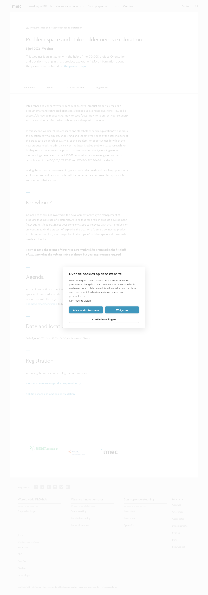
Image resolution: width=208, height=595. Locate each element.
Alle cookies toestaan (86, 310)
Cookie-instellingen (104, 319)
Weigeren (122, 310)
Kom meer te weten (80, 300)
